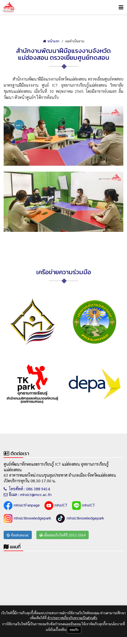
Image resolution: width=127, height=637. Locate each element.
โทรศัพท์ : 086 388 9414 (27, 488)
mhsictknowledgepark (27, 518)
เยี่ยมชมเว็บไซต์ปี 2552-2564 (62, 535)
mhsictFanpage (22, 505)
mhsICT (55, 505)
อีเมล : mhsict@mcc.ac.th (28, 494)
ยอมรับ (74, 629)
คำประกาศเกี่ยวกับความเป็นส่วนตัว (72, 617)
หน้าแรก (51, 41)
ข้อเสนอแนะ (18, 535)
